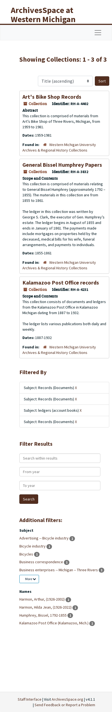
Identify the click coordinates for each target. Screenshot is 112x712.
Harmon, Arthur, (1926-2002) (42, 599)
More (30, 579)
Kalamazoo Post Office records (60, 282)
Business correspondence (41, 561)
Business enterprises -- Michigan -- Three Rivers (59, 569)
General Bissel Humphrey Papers (62, 164)
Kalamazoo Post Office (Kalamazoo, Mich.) (54, 622)
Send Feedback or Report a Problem (65, 704)
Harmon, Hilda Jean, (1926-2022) (45, 607)
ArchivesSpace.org (67, 699)
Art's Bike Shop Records (51, 96)
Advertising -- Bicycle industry (44, 538)
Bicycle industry (32, 546)
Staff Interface (29, 699)
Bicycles (26, 554)
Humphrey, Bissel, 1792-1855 (43, 615)
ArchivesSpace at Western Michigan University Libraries (47, 19)
